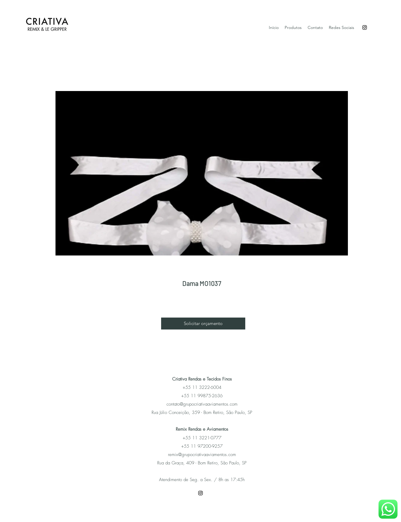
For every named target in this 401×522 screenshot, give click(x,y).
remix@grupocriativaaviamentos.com (202, 455)
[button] (203, 323)
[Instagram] (365, 27)
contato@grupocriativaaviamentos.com (201, 404)
